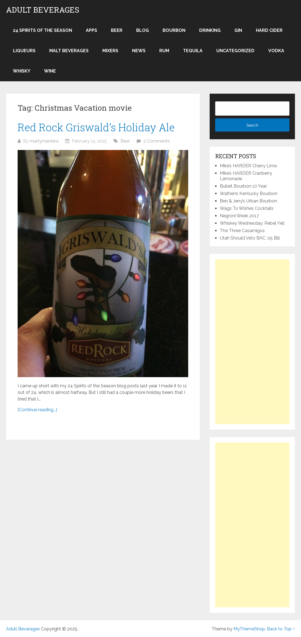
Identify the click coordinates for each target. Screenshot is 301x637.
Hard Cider (269, 30)
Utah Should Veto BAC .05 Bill (250, 238)
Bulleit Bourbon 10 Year (243, 186)
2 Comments (156, 141)
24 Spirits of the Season (42, 30)
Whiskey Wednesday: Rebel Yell (252, 223)
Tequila (193, 50)
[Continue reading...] (37, 409)
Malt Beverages (69, 50)
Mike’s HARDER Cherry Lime (248, 165)
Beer (116, 30)
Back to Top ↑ (281, 629)
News (139, 50)
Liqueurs (24, 50)
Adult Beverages (42, 10)
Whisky (21, 71)
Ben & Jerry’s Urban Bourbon (248, 201)
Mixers (110, 50)
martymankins (44, 141)
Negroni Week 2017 (239, 215)
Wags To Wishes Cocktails (246, 208)
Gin (238, 30)
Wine (50, 71)
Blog (142, 30)
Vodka (276, 50)
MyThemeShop (249, 629)
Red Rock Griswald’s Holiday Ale (96, 127)
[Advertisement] (252, 341)
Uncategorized (235, 50)
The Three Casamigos (242, 230)
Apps (91, 30)
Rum (164, 50)
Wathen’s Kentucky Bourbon (248, 193)
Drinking (210, 30)
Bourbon (174, 30)
